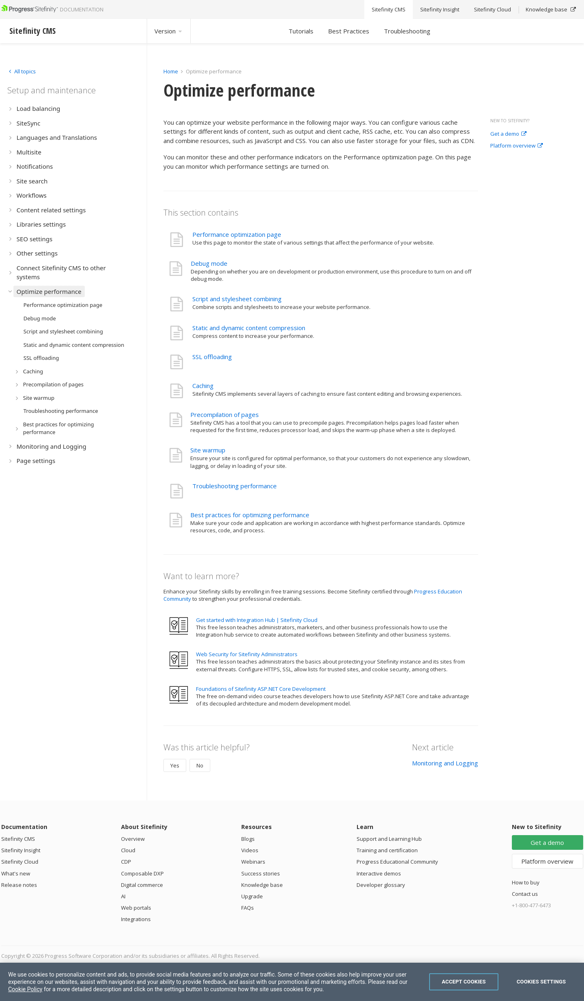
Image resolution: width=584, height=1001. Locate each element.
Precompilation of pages (224, 414)
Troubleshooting (407, 31)
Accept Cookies (464, 982)
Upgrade (252, 896)
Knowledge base (262, 885)
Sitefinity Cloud (19, 861)
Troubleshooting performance (234, 486)
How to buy (526, 882)
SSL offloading (212, 357)
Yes (174, 765)
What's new (15, 873)
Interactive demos (379, 873)
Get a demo (508, 134)
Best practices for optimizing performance (249, 515)
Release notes (19, 885)
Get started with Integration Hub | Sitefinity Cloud (256, 620)
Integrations (136, 919)
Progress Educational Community (397, 861)
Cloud (128, 850)
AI (123, 896)
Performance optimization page (236, 234)
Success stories (260, 873)
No (199, 765)
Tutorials (301, 31)
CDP (126, 861)
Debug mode (209, 263)
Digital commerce (142, 885)
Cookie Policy (25, 989)
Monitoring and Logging (445, 763)
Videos (249, 850)
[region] (292, 982)
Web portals (136, 907)
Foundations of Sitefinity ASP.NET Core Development (261, 688)
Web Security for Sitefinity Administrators (247, 654)
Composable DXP (142, 873)
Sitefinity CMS (18, 838)
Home (170, 71)
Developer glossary (381, 885)
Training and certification (387, 850)
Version (168, 31)
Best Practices (348, 31)
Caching (203, 385)
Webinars (253, 861)
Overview (133, 838)
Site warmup (207, 450)
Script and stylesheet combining (237, 299)
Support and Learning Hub (389, 838)
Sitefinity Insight (20, 850)
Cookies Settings (541, 982)
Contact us (525, 893)
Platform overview (516, 146)
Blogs (248, 838)
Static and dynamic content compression (248, 328)
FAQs (247, 907)
